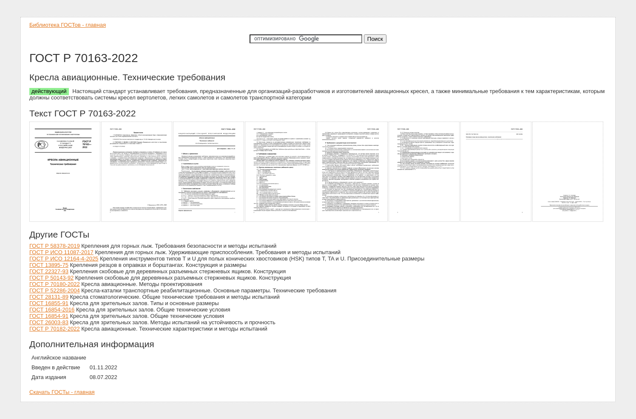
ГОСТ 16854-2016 (51, 309)
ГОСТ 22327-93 (48, 271)
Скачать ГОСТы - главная (62, 392)
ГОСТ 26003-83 (48, 322)
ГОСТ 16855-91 (48, 303)
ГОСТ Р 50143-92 (51, 278)
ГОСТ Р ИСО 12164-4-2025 (63, 258)
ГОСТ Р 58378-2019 (54, 246)
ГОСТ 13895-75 (48, 265)
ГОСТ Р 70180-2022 (54, 284)
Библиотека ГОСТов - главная (67, 25)
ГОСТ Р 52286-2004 (54, 290)
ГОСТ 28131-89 (48, 297)
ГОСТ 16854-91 (48, 316)
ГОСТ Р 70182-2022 (54, 329)
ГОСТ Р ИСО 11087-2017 (61, 252)
